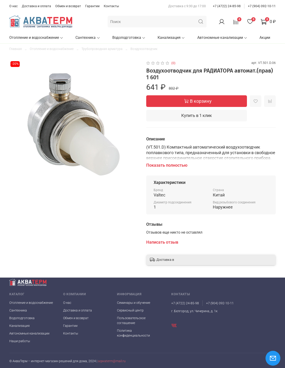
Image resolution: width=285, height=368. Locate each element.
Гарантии (92, 6)
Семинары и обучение (133, 303)
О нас (13, 6)
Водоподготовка (129, 37)
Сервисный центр (130, 310)
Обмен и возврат (68, 6)
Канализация (171, 37)
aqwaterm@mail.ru (112, 361)
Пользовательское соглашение (131, 320)
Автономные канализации (222, 37)
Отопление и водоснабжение (36, 37)
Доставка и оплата (36, 6)
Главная (15, 49)
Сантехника (87, 37)
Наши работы (19, 341)
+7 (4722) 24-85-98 (227, 6)
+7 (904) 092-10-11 (262, 6)
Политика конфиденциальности (133, 333)
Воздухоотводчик (144, 49)
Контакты (111, 6)
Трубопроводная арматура (102, 49)
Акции (264, 37)
